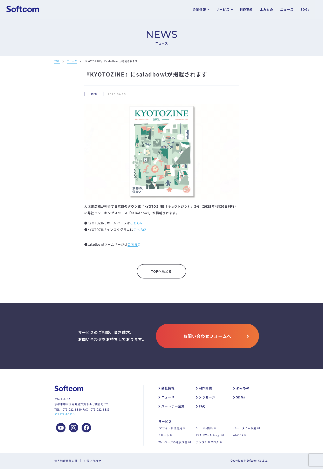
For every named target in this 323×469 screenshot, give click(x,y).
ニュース (287, 9)
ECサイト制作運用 (170, 428)
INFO (94, 94)
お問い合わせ (92, 461)
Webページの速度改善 (172, 442)
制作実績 (246, 9)
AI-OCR (238, 435)
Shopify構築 (204, 428)
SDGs (305, 9)
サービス (222, 9)
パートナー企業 (173, 406)
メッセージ (207, 397)
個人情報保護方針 (65, 461)
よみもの (266, 9)
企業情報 (199, 9)
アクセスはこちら (64, 414)
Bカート (163, 435)
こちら (135, 223)
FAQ (202, 406)
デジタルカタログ (207, 442)
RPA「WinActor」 (208, 435)
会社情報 (168, 388)
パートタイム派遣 (244, 428)
